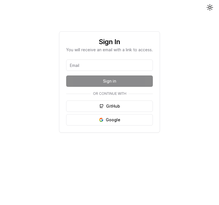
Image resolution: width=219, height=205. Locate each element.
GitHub (109, 106)
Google (109, 119)
